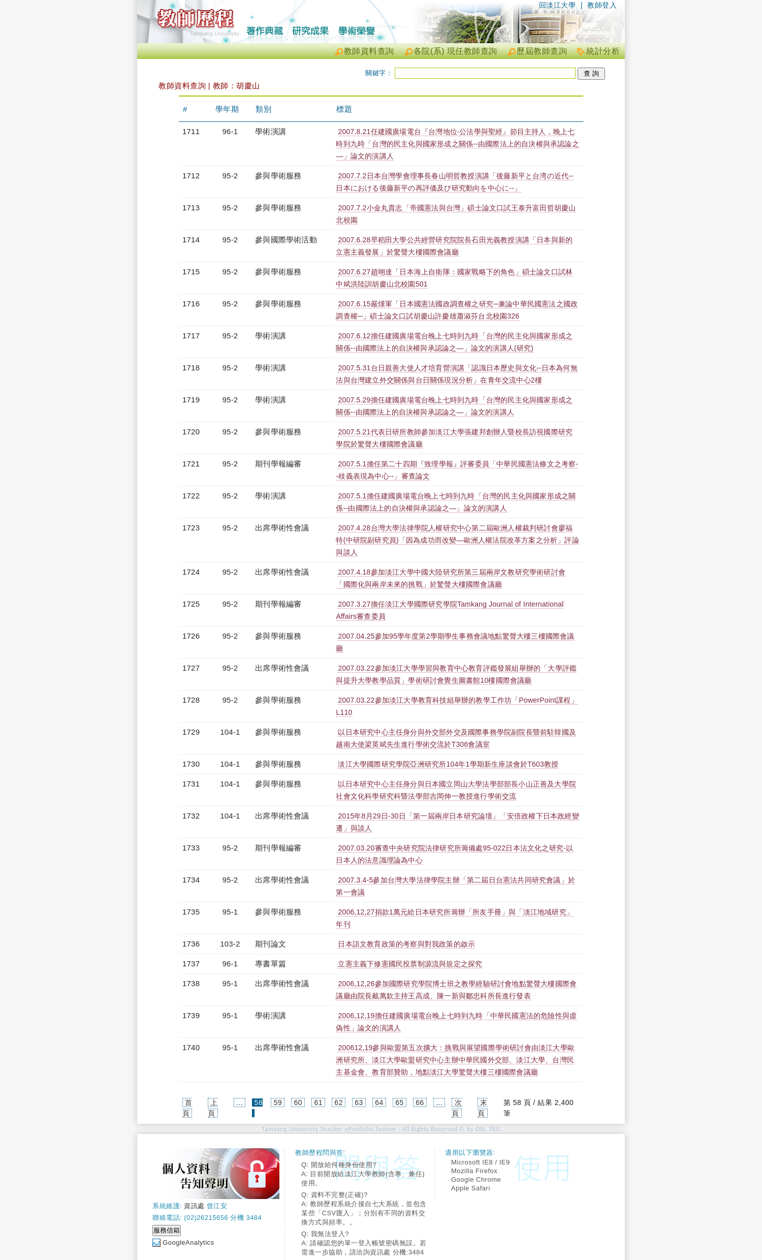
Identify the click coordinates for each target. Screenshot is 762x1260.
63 (359, 1102)
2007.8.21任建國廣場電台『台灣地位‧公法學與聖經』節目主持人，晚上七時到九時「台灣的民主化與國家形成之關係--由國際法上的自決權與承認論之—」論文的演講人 (457, 144)
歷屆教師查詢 (542, 51)
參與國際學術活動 (286, 239)
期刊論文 (270, 943)
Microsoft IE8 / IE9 (480, 1162)
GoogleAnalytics (188, 1242)
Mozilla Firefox (474, 1171)
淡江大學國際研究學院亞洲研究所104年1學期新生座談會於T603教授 (448, 764)
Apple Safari (470, 1188)
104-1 (230, 732)
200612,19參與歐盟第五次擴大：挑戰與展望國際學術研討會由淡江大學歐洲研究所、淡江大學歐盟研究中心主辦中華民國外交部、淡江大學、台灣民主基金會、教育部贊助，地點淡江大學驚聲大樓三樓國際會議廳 (455, 1060)
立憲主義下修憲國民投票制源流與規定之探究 (410, 964)
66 (420, 1102)
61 (318, 1102)
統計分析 (603, 51)
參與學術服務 (278, 175)
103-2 (230, 943)
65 (399, 1102)
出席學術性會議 (282, 527)
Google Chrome (476, 1179)
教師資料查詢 (369, 51)
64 (379, 1102)
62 (338, 1102)
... (239, 1102)
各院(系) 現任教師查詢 (455, 51)
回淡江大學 (557, 5)
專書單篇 (270, 963)
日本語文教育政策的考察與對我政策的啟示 (406, 944)
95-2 (230, 175)
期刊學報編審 (278, 463)
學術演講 (270, 131)
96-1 (230, 131)
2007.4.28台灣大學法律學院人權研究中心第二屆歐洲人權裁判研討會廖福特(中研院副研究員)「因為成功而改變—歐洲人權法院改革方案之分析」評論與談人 (457, 540)
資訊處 (194, 1206)
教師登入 (602, 5)
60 (298, 1102)
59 (278, 1102)
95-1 (230, 911)
